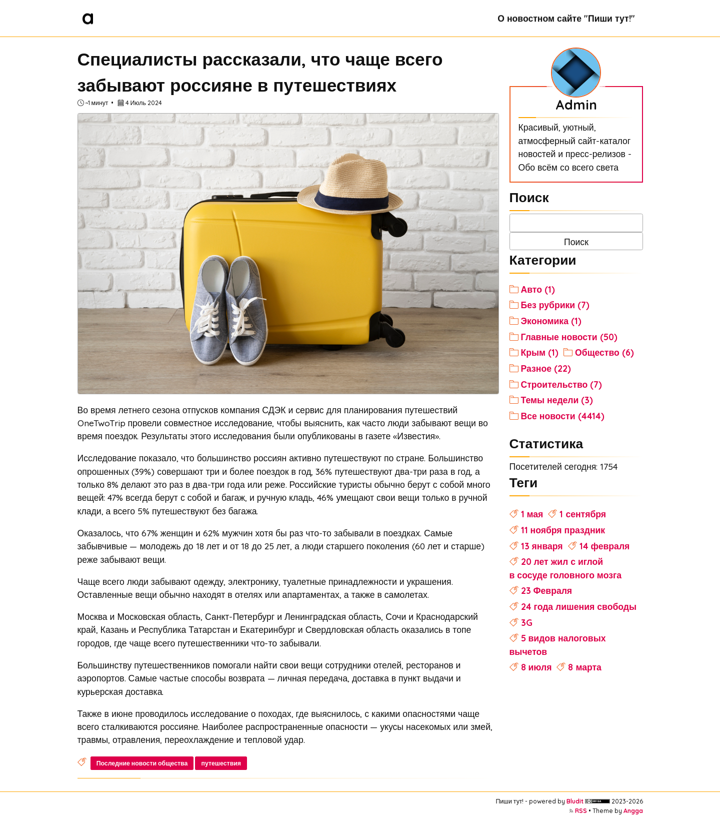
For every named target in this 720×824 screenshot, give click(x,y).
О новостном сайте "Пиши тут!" (566, 18)
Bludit (575, 801)
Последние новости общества (142, 763)
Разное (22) (546, 368)
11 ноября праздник (563, 529)
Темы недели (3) (557, 399)
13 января (542, 545)
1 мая (532, 513)
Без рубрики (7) (555, 304)
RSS (581, 810)
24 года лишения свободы (578, 606)
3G (526, 622)
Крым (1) (540, 352)
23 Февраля (546, 590)
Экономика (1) (551, 320)
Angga (633, 810)
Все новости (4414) (562, 415)
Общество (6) (604, 352)
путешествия (221, 763)
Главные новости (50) (569, 336)
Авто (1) (538, 289)
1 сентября (583, 513)
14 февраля (605, 545)
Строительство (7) (561, 384)
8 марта (584, 666)
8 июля (536, 666)
